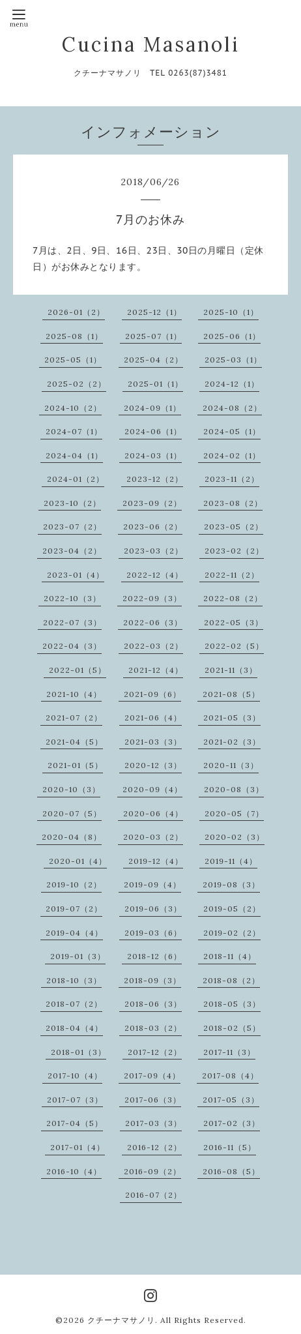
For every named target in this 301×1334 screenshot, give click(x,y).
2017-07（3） (75, 1099)
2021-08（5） (231, 694)
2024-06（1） (153, 431)
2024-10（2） (73, 408)
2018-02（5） (232, 1028)
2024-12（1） (232, 384)
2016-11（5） (229, 1147)
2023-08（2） (233, 503)
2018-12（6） (154, 956)
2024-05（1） (232, 431)
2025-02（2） (76, 384)
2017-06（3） (152, 1099)
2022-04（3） (72, 646)
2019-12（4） (155, 861)
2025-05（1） (73, 359)
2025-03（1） (233, 359)
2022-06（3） (152, 622)
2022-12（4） (154, 575)
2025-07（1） (153, 336)
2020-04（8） (72, 837)
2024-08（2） (232, 408)
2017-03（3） (153, 1123)
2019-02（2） (232, 933)
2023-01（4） (75, 575)
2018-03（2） (153, 1028)
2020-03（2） (153, 837)
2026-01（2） (76, 312)
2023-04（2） (72, 551)
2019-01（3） (78, 956)
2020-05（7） (234, 813)
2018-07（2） (74, 1004)
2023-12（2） (154, 479)
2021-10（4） (74, 694)
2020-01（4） (78, 861)
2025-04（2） (153, 359)
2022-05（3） (233, 622)
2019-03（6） (153, 933)
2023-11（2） (232, 479)
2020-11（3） (231, 765)
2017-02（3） (231, 1123)
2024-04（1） (74, 455)
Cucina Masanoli (151, 44)
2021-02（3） (232, 742)
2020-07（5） (72, 813)
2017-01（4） (77, 1147)
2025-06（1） (232, 336)
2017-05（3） (231, 1099)
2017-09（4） (152, 1075)
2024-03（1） (153, 455)
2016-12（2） (154, 1147)
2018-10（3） (74, 980)
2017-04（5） (74, 1123)
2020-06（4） (153, 813)
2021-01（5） (75, 765)
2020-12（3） (153, 765)
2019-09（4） (152, 884)
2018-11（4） (229, 956)
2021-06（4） (153, 717)
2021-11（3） (231, 670)
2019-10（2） (74, 884)
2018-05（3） (232, 1004)
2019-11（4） (231, 861)
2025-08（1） (74, 336)
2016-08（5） (231, 1171)
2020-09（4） (152, 789)
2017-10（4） (75, 1075)
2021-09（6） (152, 694)
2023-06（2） (152, 526)
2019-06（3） (153, 908)
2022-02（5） (234, 646)
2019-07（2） (74, 908)
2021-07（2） (74, 717)
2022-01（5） (77, 670)
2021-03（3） (153, 742)
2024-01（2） (75, 479)
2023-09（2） (152, 503)
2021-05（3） (232, 717)
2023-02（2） (234, 551)
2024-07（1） (74, 431)
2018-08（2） (231, 980)
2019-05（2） (232, 908)
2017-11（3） (229, 1052)
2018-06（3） (153, 1004)
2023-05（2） (233, 526)
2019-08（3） (231, 884)
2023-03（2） (153, 551)
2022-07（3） (72, 622)
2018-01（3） (78, 1052)
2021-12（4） (155, 670)
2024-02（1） (232, 455)
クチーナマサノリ (121, 1320)
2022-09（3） (152, 598)
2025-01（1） (155, 384)
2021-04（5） (74, 742)
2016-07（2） (153, 1195)
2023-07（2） (72, 526)
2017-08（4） (230, 1075)
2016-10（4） (74, 1171)
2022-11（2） (232, 575)
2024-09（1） (152, 408)
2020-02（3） (235, 837)
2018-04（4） (74, 1028)
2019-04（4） (74, 933)
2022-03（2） (153, 646)
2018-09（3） (152, 980)
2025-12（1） (154, 312)
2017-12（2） (155, 1052)
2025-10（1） (231, 312)
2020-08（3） (234, 789)
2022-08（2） (233, 598)
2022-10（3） (72, 598)
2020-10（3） (71, 789)
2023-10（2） (72, 503)
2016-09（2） (152, 1171)
